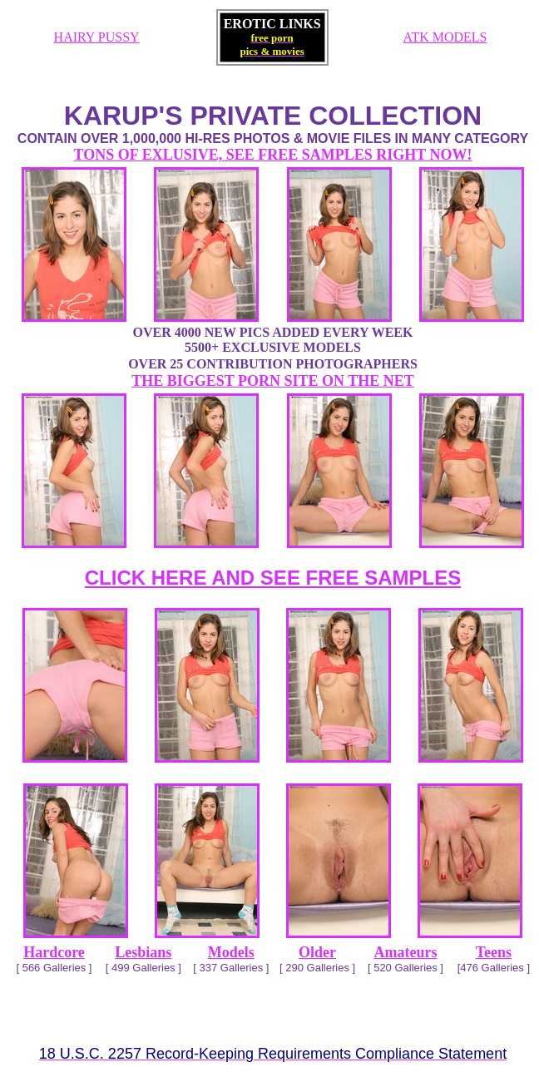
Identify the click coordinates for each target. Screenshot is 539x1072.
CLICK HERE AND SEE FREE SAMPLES (273, 577)
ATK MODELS (445, 37)
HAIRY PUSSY (97, 37)
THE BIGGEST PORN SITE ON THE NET (272, 381)
